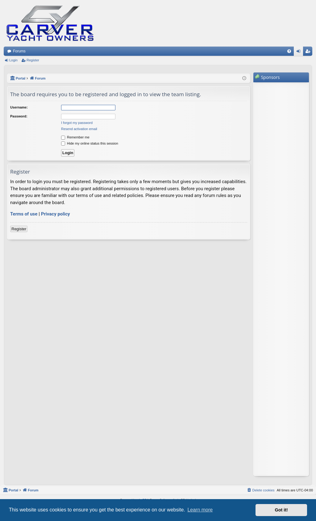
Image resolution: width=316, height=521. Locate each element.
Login (13, 60)
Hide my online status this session (89, 143)
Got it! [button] (281, 509)
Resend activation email (79, 129)
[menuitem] (289, 51)
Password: (18, 116)
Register (33, 60)
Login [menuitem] (300, 52)
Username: (19, 107)
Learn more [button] (200, 509)
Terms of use (23, 214)
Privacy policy (55, 214)
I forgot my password (77, 123)
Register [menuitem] (309, 52)
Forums (19, 51)
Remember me (75, 137)
